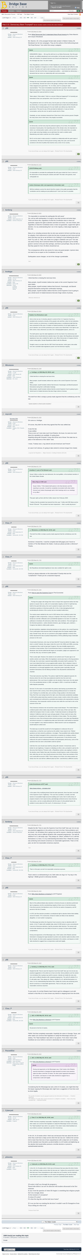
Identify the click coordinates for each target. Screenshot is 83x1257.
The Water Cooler (29, 14)
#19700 (79, 1157)
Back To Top (5, 1254)
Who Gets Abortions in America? (42, 894)
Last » (42, 17)
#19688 (79, 463)
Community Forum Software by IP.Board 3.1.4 (68, 1254)
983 (21, 17)
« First (14, 17)
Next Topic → (77, 1224)
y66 (6, 28)
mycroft (8, 414)
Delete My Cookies (23, 1254)
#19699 (79, 1110)
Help (77, 8)
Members (11, 11)
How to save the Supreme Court (42, 593)
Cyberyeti (9, 1110)
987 (35, 17)
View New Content (73, 14)
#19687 (79, 414)
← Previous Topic (57, 1224)
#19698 (79, 1051)
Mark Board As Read (34, 1254)
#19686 (79, 365)
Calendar (19, 11)
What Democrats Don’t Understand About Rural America (49, 34)
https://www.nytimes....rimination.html (40, 788)
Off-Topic (19, 14)
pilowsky (9, 1157)
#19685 (79, 308)
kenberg (8, 210)
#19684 (79, 271)
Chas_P (8, 523)
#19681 (79, 28)
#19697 (79, 1008)
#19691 (79, 586)
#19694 (79, 858)
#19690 (79, 557)
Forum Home (13, 1254)
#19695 (79, 887)
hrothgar (8, 272)
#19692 (79, 777)
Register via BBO (57, 7)
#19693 (79, 822)
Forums (4, 11)
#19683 (79, 210)
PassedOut (9, 1051)
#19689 (79, 523)
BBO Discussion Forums (8, 14)
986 (32, 17)
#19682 (79, 161)
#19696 (79, 960)
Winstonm (9, 365)
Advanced (81, 11)
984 (25, 17)
